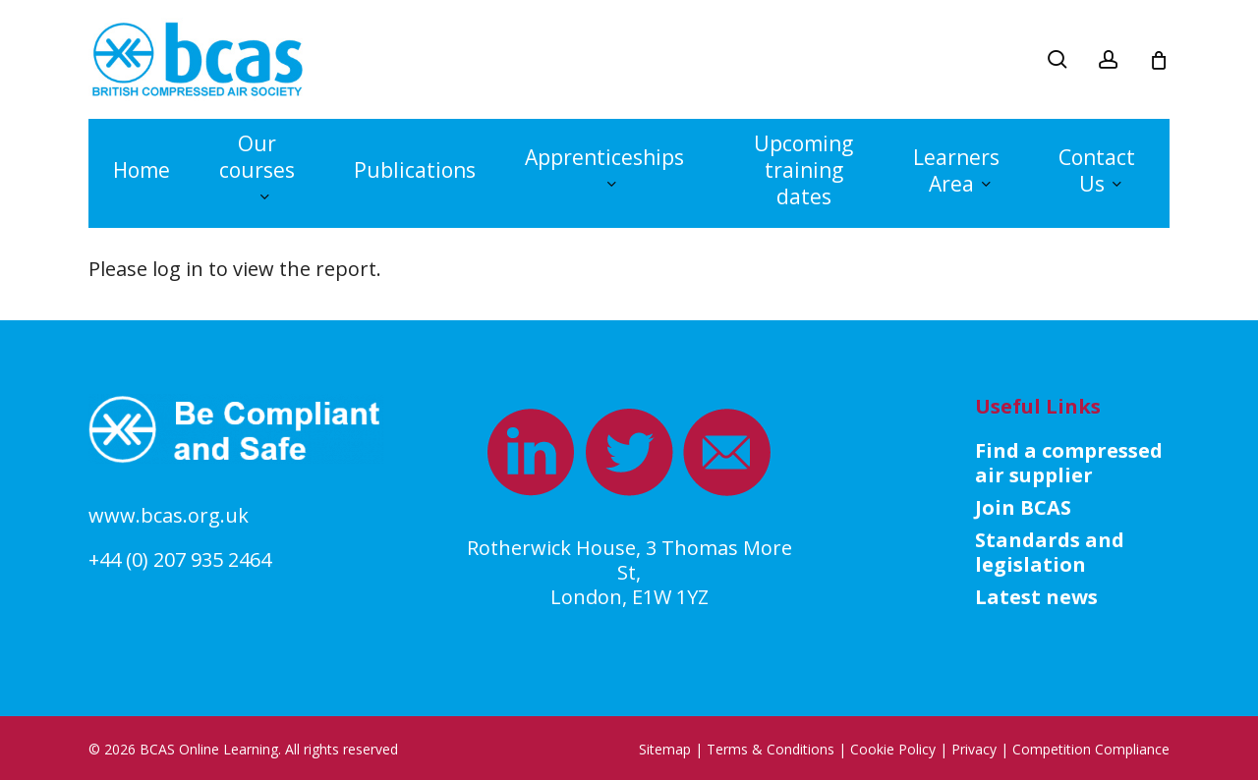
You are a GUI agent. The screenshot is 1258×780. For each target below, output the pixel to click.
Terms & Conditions (770, 749)
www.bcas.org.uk (168, 515)
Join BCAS (1023, 507)
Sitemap (665, 749)
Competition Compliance (1091, 749)
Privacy (974, 749)
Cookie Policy (893, 749)
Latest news (1036, 597)
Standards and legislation (1049, 552)
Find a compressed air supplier (1069, 462)
